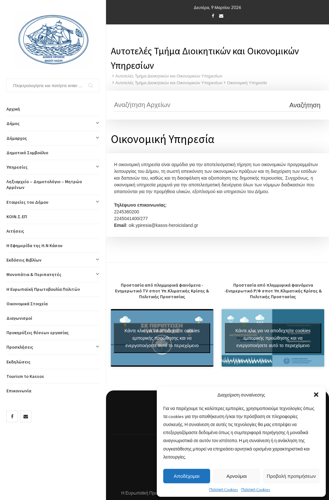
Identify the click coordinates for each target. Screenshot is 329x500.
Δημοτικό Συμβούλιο (27, 153)
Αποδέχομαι (187, 476)
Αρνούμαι (237, 476)
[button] (316, 394)
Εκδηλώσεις (18, 362)
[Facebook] (12, 416)
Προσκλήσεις (52, 347)
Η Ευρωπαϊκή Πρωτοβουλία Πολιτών (43, 289)
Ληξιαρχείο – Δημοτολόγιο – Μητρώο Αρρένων (44, 184)
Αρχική (13, 109)
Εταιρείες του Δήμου (52, 202)
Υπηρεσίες (52, 167)
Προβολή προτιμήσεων (291, 476)
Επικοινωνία (18, 391)
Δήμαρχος (52, 138)
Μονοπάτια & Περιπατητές (52, 274)
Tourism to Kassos (25, 376)
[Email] (25, 416)
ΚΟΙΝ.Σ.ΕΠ (16, 216)
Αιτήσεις (15, 231)
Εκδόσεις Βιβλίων (52, 260)
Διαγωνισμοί (19, 318)
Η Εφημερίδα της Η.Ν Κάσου (34, 245)
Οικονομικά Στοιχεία (27, 304)
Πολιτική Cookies (223, 489)
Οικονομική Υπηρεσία (247, 82)
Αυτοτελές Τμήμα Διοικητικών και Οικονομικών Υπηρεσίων (168, 76)
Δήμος (52, 123)
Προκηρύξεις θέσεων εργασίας (37, 332)
